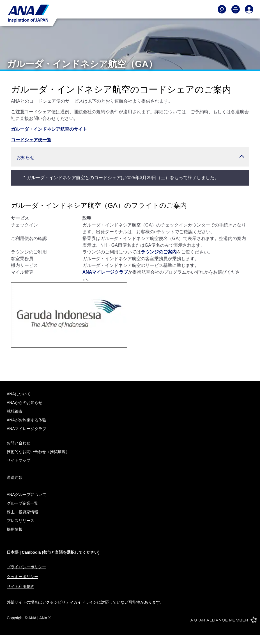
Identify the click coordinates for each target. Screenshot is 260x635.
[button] (130, 157)
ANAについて (19, 394)
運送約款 (14, 477)
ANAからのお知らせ (24, 402)
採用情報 (14, 529)
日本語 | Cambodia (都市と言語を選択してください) (53, 552)
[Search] (222, 9)
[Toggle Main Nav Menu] (235, 9)
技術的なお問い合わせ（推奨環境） (38, 451)
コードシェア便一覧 (31, 139)
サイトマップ (18, 460)
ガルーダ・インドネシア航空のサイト (49, 129)
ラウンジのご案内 (159, 252)
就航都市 (14, 411)
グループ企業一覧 (22, 503)
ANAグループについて (26, 494)
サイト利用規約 (20, 586)
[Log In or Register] (249, 9)
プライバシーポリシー (26, 567)
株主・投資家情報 (22, 512)
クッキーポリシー (22, 576)
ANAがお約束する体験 (26, 420)
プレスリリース (20, 520)
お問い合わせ (18, 443)
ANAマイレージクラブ (105, 272)
